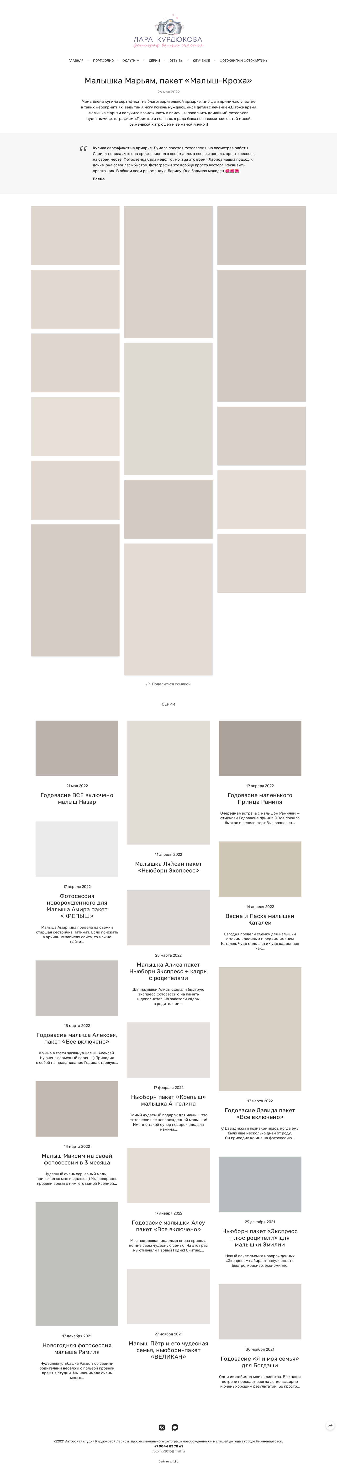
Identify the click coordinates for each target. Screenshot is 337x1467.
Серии (154, 61)
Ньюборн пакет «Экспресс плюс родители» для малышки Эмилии (260, 1246)
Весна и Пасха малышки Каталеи (260, 927)
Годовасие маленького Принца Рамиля (260, 806)
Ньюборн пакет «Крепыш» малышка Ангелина (168, 1108)
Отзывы (176, 61)
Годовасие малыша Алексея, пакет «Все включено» (77, 1046)
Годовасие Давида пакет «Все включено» (260, 1121)
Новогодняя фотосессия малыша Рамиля (77, 1356)
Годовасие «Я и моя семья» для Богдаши (260, 1369)
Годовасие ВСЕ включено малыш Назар (77, 806)
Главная (76, 61)
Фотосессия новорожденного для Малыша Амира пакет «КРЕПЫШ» (77, 913)
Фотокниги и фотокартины (244, 61)
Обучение (201, 61)
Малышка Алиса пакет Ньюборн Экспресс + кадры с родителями (168, 979)
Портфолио (103, 61)
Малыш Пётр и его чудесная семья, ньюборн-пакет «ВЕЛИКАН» (168, 1358)
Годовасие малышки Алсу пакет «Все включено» (168, 1233)
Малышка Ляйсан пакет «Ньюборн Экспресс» (168, 875)
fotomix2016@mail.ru (169, 1459)
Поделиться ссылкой (171, 692)
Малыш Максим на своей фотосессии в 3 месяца (77, 1167)
